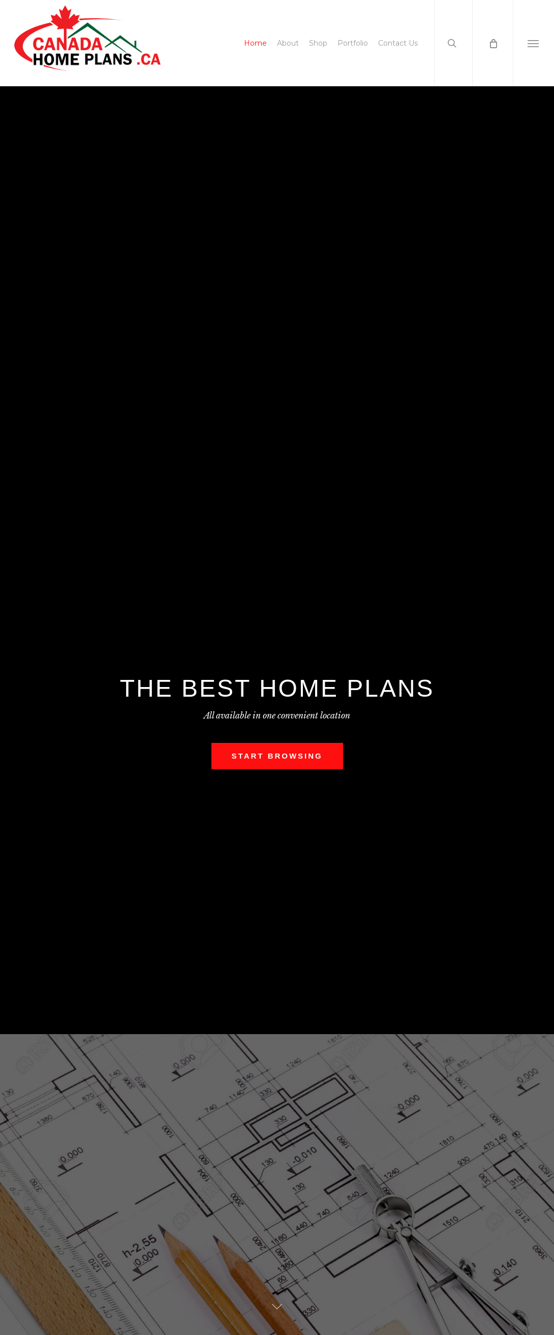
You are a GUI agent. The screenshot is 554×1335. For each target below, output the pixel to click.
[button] (533, 43)
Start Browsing (277, 757)
